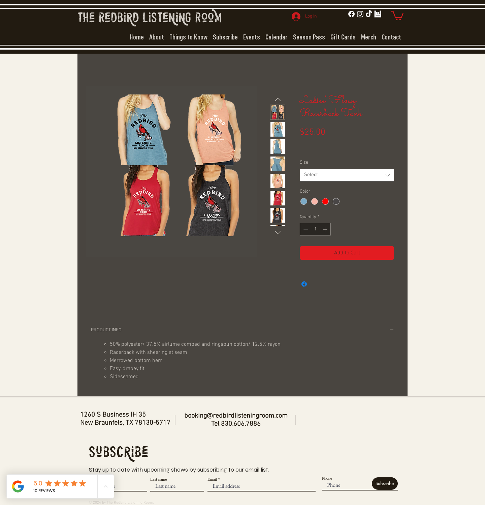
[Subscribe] (385, 483)
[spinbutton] (315, 229)
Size (304, 162)
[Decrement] (305, 229)
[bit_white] (378, 14)
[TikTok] (369, 14)
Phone (327, 478)
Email (212, 479)
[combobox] (347, 175)
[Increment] (325, 229)
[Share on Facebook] (304, 284)
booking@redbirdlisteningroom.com (236, 416)
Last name (158, 479)
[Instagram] (360, 14)
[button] (397, 15)
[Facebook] (351, 14)
